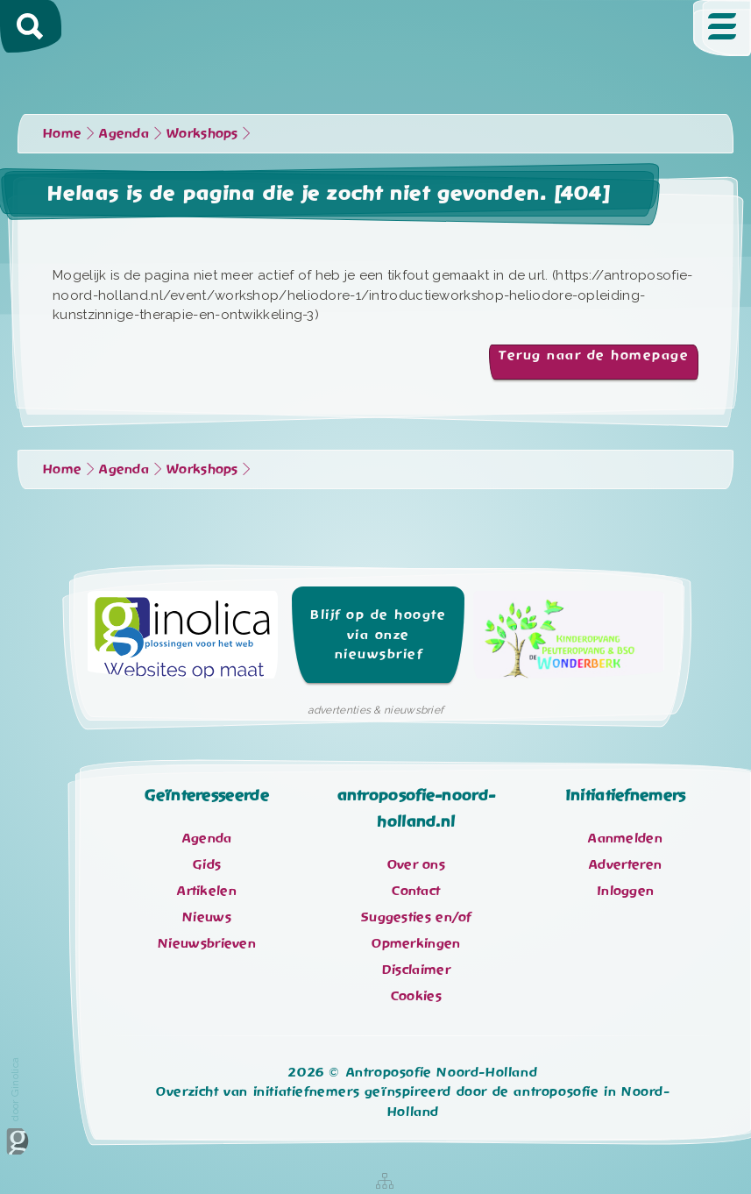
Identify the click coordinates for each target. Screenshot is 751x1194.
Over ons (416, 864)
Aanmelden (625, 838)
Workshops (202, 133)
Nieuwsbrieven (207, 943)
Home (62, 133)
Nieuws (206, 917)
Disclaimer (416, 970)
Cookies (416, 996)
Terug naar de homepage (594, 355)
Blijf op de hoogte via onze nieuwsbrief (378, 634)
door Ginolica (17, 1106)
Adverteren (625, 864)
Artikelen (207, 891)
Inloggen (625, 891)
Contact (416, 891)
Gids (207, 864)
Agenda (124, 133)
